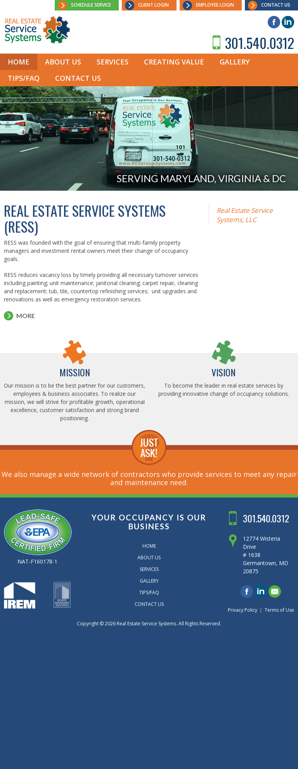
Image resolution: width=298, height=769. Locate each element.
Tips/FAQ (24, 78)
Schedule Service (91, 5)
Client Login (153, 5)
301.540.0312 (259, 42)
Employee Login (215, 5)
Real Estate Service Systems (146, 623)
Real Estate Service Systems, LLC (245, 215)
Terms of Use (279, 610)
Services (112, 61)
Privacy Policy (242, 610)
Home (18, 61)
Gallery (234, 61)
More (25, 315)
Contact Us (275, 5)
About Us (63, 61)
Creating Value (174, 61)
